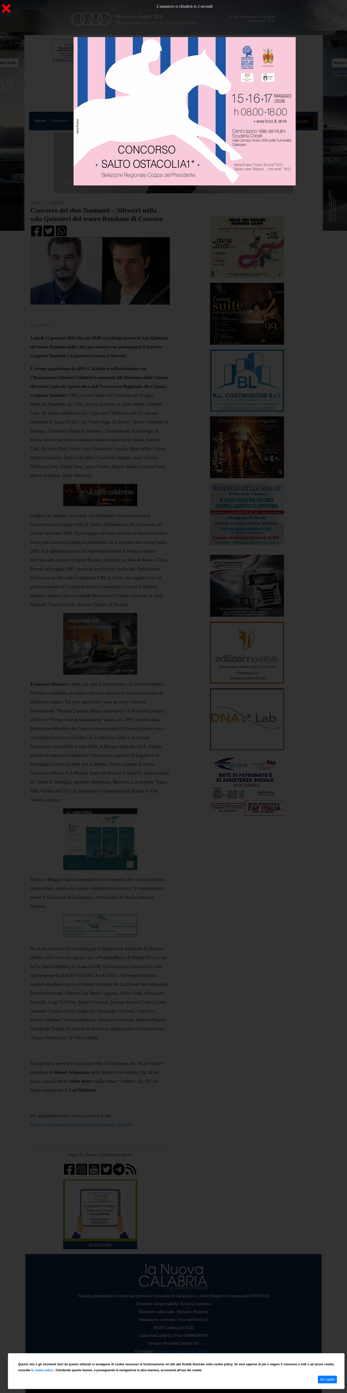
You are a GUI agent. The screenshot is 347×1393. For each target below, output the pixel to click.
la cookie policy (42, 1370)
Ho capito (327, 1379)
